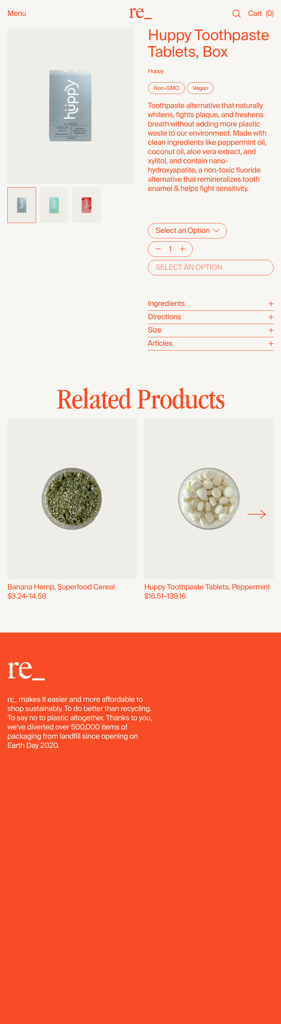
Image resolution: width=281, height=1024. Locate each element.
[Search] (236, 13)
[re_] (140, 13)
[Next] (257, 514)
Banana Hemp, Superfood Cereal (61, 587)
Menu (16, 13)
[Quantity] (170, 249)
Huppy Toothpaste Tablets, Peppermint (207, 587)
